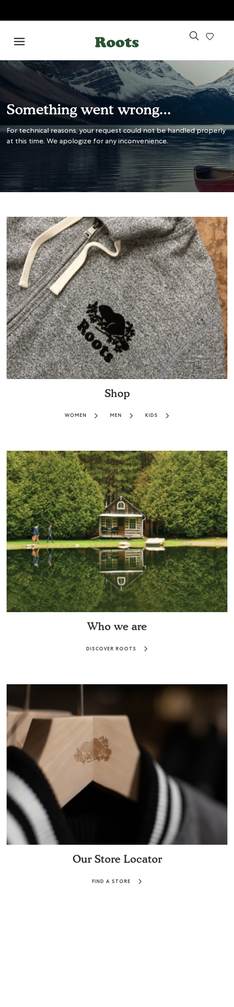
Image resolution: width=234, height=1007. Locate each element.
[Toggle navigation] (19, 42)
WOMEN (82, 415)
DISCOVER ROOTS (117, 649)
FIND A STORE (117, 881)
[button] (117, 40)
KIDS (157, 415)
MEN (122, 415)
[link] (194, 39)
